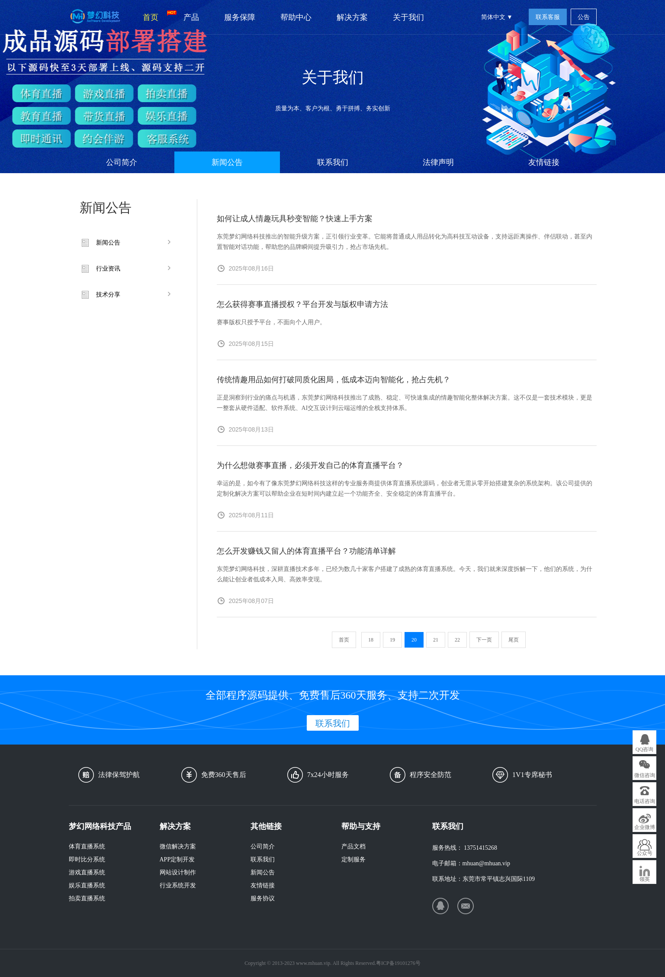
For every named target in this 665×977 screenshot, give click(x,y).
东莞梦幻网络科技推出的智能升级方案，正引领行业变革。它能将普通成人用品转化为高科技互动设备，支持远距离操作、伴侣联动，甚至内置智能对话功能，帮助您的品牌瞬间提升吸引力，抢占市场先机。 (404, 241)
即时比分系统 (87, 859)
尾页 (513, 640)
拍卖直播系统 (87, 898)
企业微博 (644, 827)
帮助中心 (296, 17)
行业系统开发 (178, 885)
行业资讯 (108, 268)
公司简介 (121, 162)
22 (457, 640)
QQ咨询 (644, 749)
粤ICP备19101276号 (398, 963)
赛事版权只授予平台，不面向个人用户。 (271, 322)
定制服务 (353, 859)
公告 (584, 17)
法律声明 (438, 162)
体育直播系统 (87, 846)
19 (392, 640)
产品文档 (353, 846)
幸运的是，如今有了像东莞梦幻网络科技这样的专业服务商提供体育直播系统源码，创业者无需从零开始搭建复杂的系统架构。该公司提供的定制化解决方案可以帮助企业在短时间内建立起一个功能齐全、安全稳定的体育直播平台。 (404, 488)
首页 (157, 16)
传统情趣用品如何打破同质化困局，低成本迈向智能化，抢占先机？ (333, 379)
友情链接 (543, 162)
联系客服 (548, 17)
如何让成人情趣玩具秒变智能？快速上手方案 (295, 218)
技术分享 (108, 294)
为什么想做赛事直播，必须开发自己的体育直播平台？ (310, 465)
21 (435, 640)
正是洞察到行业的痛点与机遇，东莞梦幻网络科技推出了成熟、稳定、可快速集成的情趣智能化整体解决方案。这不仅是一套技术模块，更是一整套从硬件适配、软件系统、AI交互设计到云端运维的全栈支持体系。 (404, 402)
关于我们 (408, 17)
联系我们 (332, 162)
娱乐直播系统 (87, 885)
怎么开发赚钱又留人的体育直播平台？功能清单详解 (306, 551)
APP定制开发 (177, 859)
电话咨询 (644, 801)
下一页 (484, 640)
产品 (191, 17)
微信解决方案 (178, 846)
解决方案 (352, 17)
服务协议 (263, 898)
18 (370, 640)
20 (414, 640)
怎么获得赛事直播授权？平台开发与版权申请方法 (302, 304)
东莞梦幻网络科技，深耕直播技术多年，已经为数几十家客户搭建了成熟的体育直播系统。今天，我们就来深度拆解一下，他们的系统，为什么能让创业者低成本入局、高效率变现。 (404, 574)
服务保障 (239, 17)
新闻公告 (227, 162)
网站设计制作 (178, 872)
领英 (644, 879)
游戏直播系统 (87, 872)
